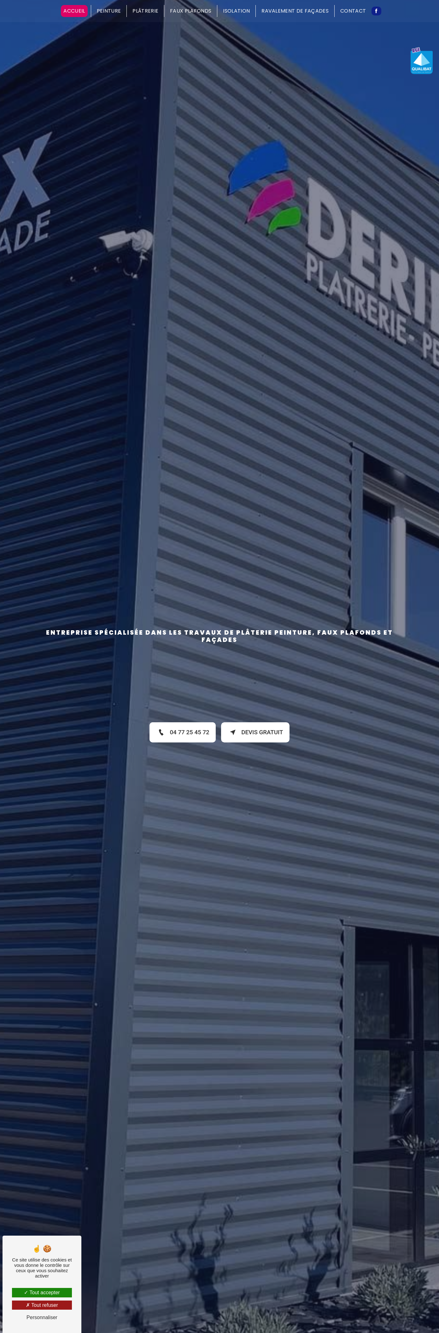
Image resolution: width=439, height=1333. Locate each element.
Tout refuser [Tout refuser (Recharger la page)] (42, 1305)
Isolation (236, 10)
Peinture (109, 10)
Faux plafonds (190, 10)
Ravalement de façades (295, 10)
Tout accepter (42, 1292)
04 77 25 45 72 (182, 732)
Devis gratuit (256, 732)
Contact (353, 10)
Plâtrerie (145, 10)
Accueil (74, 10)
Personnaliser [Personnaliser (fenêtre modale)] (41, 1317)
